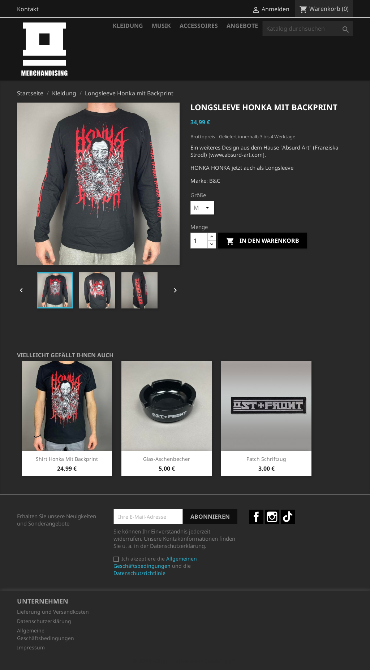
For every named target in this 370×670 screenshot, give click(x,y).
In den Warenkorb (262, 241)
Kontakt (28, 9)
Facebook (256, 517)
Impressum (31, 647)
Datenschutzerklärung (44, 621)
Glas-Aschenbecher (166, 458)
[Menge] (199, 240)
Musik (161, 26)
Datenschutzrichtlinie (139, 573)
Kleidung (128, 26)
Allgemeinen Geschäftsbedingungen (155, 562)
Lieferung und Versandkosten (53, 611)
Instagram (272, 517)
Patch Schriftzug (266, 458)
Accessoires (199, 26)
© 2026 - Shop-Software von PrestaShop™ (185, 660)
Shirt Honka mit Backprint (67, 458)
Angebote (242, 26)
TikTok (288, 517)
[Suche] (307, 28)
